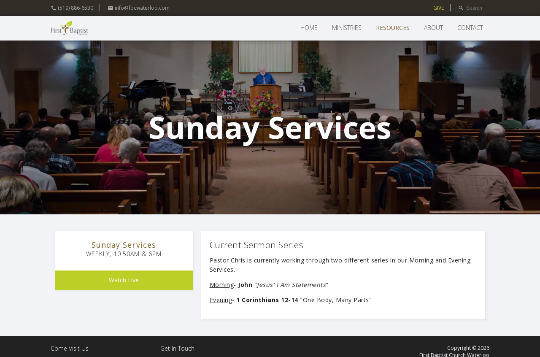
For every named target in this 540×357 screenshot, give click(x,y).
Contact (470, 28)
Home (309, 28)
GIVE (438, 7)
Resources (393, 28)
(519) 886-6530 (72, 7)
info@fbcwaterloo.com (139, 7)
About (433, 28)
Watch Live (124, 280)
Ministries (347, 28)
